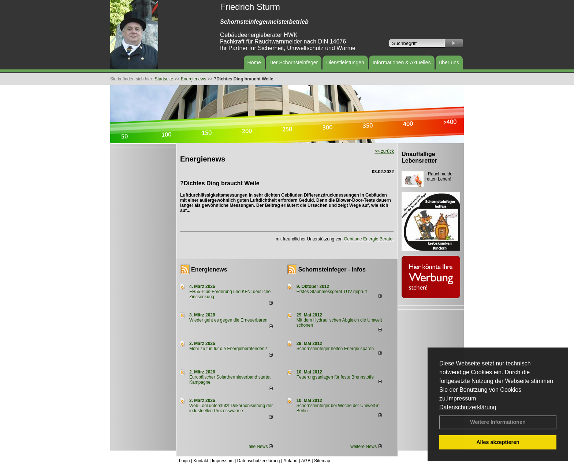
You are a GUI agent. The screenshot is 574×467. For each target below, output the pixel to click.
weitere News (365, 446)
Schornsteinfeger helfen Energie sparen (335, 348)
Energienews (209, 269)
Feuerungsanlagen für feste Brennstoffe (335, 377)
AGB (305, 460)
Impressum (461, 398)
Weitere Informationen (498, 422)
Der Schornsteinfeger (293, 62)
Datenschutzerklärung (467, 407)
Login (184, 460)
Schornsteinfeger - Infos (332, 269)
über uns (449, 62)
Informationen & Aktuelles (402, 62)
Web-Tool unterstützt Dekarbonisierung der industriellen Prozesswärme (231, 408)
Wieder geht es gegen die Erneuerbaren (228, 320)
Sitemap (322, 460)
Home (254, 62)
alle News (260, 446)
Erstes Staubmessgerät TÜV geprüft (332, 291)
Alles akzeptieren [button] (497, 442)
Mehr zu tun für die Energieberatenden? (228, 348)
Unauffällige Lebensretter (419, 157)
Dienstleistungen (345, 62)
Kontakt (200, 460)
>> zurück (384, 151)
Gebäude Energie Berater (369, 239)
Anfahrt (290, 460)
